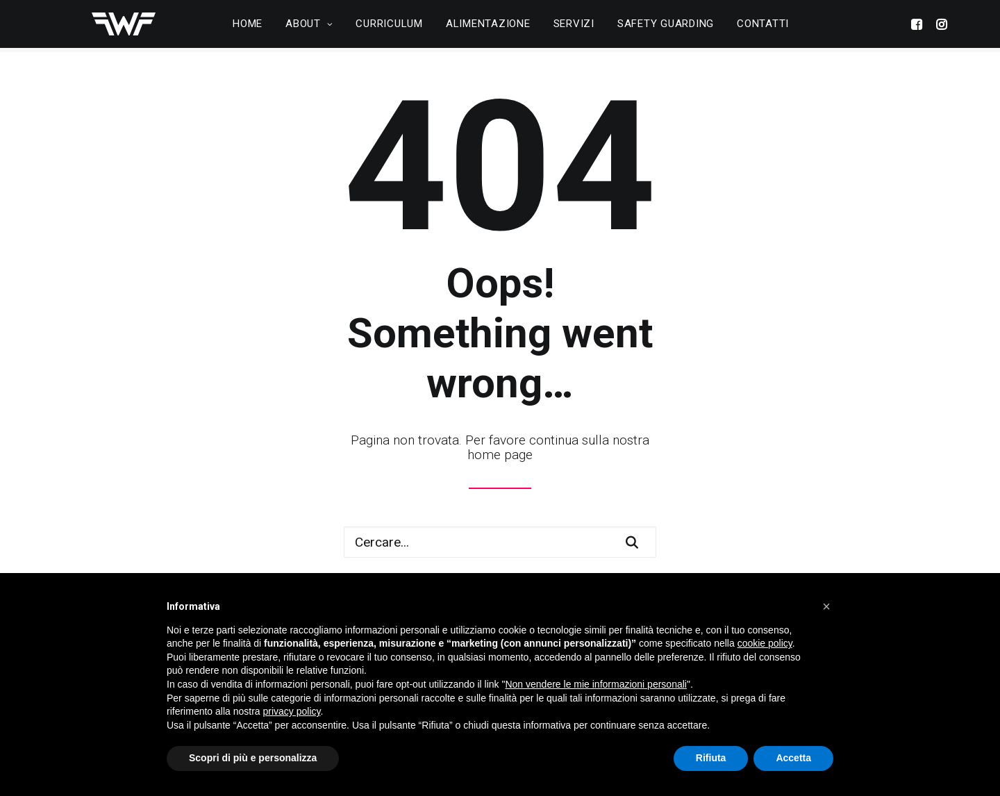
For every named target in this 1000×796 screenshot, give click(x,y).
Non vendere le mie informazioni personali (595, 684)
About (309, 26)
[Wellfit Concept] (113, 26)
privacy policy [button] (292, 711)
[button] (826, 606)
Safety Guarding (665, 26)
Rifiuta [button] (711, 757)
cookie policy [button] (765, 643)
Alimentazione (488, 26)
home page (500, 455)
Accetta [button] (793, 757)
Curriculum (389, 26)
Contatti (763, 26)
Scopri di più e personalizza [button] (253, 757)
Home (247, 26)
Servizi (573, 26)
